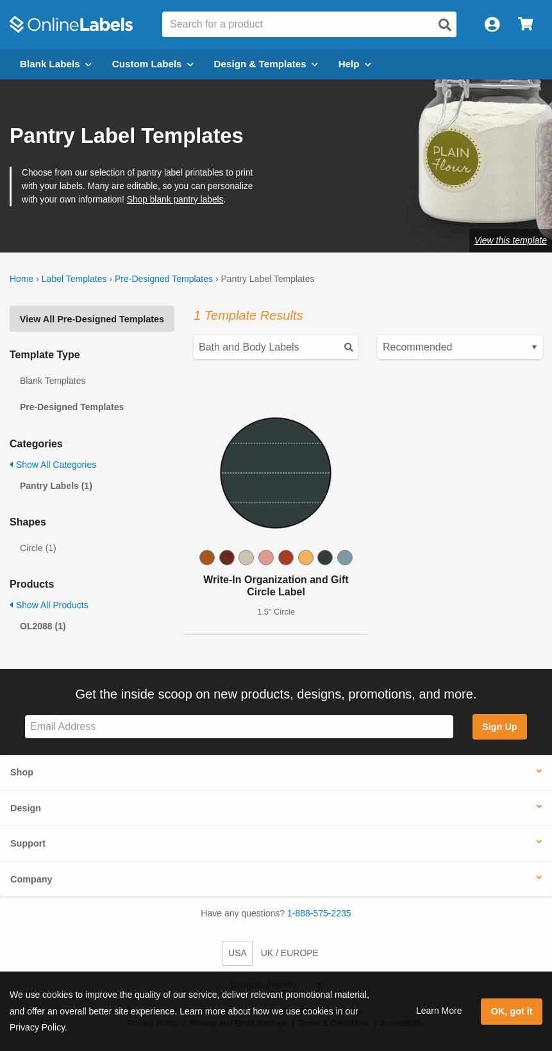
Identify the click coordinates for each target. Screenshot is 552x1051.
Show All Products (49, 605)
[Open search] (444, 25)
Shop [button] (21, 772)
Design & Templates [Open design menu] (266, 63)
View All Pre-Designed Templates (92, 319)
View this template (510, 240)
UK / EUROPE (290, 953)
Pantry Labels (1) (56, 486)
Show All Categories (53, 464)
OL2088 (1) (43, 626)
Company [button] (31, 879)
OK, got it (512, 1011)
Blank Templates (52, 381)
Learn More (439, 1010)
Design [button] (25, 808)
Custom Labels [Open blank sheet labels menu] (153, 63)
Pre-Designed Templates (164, 279)
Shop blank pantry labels (175, 199)
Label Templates (74, 279)
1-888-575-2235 (319, 913)
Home (21, 279)
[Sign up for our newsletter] (239, 727)
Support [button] (28, 843)
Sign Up (499, 727)
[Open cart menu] (525, 25)
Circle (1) (38, 548)
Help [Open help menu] (355, 63)
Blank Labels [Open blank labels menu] (56, 63)
